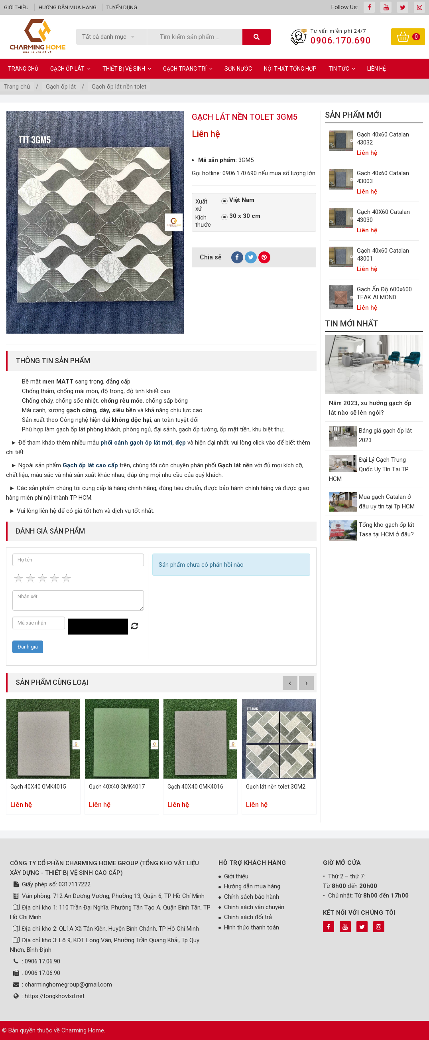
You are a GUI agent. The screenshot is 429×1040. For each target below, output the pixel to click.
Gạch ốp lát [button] (70, 68)
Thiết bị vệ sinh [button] (126, 68)
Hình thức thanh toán (251, 927)
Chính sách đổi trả (248, 917)
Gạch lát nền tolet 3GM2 (275, 786)
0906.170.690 (341, 40)
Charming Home (82, 1030)
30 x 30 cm (240, 216)
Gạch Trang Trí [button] (188, 68)
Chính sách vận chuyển (254, 907)
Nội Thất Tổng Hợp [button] (290, 68)
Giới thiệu (16, 7)
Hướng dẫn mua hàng (67, 7)
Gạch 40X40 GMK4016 (195, 786)
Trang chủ (23, 68)
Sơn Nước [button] (238, 68)
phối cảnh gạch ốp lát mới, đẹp (143, 442)
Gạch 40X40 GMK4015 (38, 786)
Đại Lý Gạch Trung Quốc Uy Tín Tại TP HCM (369, 469)
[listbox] (111, 37)
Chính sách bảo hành (251, 896)
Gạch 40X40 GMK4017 (117, 786)
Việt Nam (237, 200)
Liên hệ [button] (376, 68)
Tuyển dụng (121, 7)
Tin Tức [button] (342, 68)
